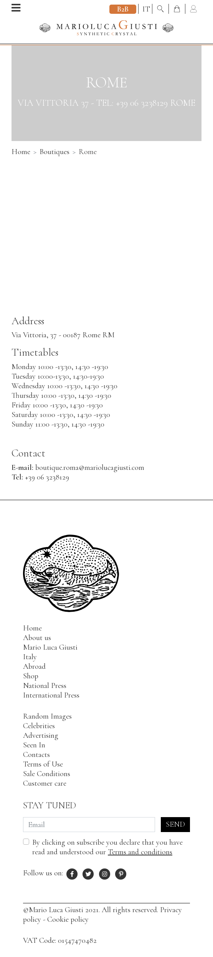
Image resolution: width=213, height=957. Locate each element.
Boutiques (54, 151)
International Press (51, 695)
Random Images (47, 716)
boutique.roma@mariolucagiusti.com (89, 467)
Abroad (34, 666)
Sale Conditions (46, 773)
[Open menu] (16, 8)
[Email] (89, 824)
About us (37, 637)
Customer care (44, 783)
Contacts (36, 754)
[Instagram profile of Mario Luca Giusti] (104, 873)
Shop (30, 676)
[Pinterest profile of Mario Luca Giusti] (121, 873)
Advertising (40, 735)
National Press (44, 685)
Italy (30, 657)
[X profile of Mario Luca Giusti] (88, 873)
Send (175, 824)
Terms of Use (43, 764)
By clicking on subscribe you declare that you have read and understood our (107, 847)
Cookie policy (68, 919)
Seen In (34, 745)
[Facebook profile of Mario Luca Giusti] (72, 873)
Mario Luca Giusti (50, 647)
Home (21, 151)
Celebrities (39, 725)
